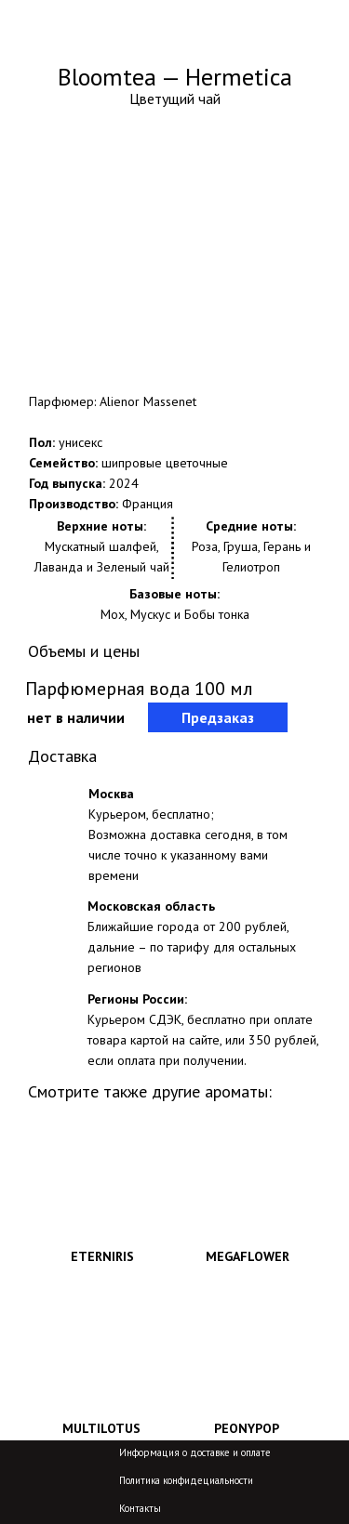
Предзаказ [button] (217, 717)
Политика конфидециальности (186, 1480)
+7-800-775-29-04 (232, 34)
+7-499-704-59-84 (232, 19)
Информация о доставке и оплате (195, 1452)
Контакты (140, 1508)
